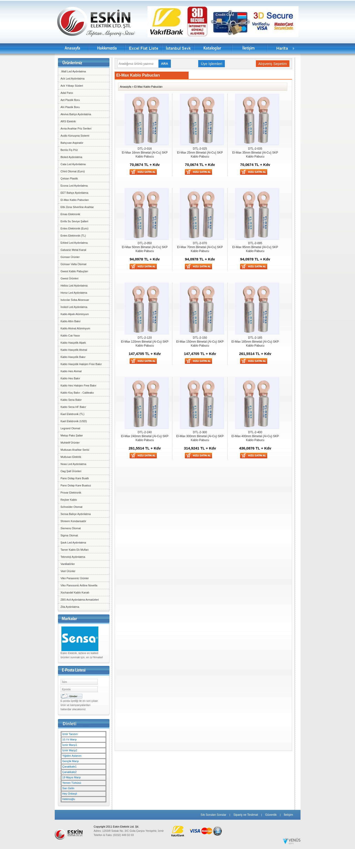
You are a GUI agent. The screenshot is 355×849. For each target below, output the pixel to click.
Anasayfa (125, 86)
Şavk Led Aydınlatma (73, 542)
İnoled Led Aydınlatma (74, 306)
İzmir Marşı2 (69, 750)
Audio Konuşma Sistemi (75, 135)
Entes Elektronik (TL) (73, 235)
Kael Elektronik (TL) (73, 414)
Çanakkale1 (69, 766)
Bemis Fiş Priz (69, 149)
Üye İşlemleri (211, 64)
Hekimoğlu (68, 799)
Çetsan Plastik (69, 178)
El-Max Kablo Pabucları (75, 199)
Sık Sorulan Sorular (213, 815)
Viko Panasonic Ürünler (75, 578)
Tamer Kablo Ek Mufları (75, 549)
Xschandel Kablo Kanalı (75, 592)
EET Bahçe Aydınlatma (75, 192)
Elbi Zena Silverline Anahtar (77, 207)
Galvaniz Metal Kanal (73, 249)
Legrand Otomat (70, 428)
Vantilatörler (68, 563)
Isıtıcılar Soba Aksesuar (75, 299)
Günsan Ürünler (70, 257)
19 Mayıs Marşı (71, 777)
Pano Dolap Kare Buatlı (75, 478)
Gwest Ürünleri (70, 278)
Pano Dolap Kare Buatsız (76, 485)
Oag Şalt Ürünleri (71, 471)
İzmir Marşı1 (69, 744)
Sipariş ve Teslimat (245, 815)
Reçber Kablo (69, 499)
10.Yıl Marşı (69, 739)
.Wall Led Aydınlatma (73, 71)
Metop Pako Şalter (72, 435)
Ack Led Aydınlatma (73, 78)
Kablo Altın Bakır (71, 321)
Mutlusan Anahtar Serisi (75, 449)
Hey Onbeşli (69, 793)
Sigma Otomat (69, 535)
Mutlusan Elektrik (71, 456)
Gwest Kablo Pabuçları (74, 271)
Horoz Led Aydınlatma (74, 292)
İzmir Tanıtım (70, 734)
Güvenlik (271, 815)
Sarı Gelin (68, 788)
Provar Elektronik (71, 492)
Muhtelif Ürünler (70, 442)
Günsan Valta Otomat (74, 264)
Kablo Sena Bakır (71, 399)
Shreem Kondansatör (73, 521)
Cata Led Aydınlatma (73, 164)
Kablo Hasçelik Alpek (73, 342)
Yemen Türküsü (71, 782)
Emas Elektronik (70, 214)
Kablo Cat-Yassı (70, 335)
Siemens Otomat (71, 528)
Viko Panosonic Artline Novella (79, 585)
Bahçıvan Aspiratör (72, 142)
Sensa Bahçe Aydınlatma (76, 514)
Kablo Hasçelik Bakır (73, 356)
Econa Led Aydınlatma (74, 185)
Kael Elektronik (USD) (74, 421)
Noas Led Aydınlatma (73, 464)
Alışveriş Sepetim (272, 64)
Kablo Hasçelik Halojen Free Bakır (81, 364)
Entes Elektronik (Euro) (75, 228)
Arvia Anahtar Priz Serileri (76, 128)
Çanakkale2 (69, 771)
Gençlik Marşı (70, 761)
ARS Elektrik (68, 121)
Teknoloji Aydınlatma (73, 556)
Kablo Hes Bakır (70, 378)
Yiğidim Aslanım (72, 755)
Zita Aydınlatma (70, 606)
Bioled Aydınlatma (71, 157)
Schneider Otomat (72, 506)
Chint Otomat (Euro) (73, 171)
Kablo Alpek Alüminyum (75, 314)
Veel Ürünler (68, 571)
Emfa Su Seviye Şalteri (75, 221)
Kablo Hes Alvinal (71, 371)
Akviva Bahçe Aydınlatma (76, 114)
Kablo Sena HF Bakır (73, 406)
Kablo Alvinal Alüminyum (75, 328)
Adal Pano (67, 92)
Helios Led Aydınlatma (74, 285)
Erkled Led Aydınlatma (74, 242)
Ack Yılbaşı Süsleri (72, 85)
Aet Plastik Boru (70, 99)
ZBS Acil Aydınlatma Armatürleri (80, 599)
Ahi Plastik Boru (70, 107)
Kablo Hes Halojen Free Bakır (79, 385)
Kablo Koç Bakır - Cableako (77, 392)
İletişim (288, 815)
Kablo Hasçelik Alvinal (74, 349)
